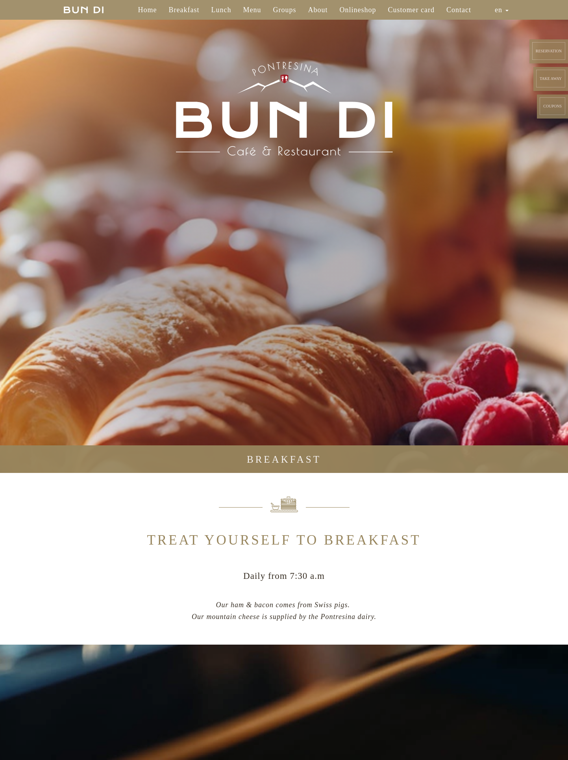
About (318, 10)
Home (147, 10)
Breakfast (184, 10)
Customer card (411, 10)
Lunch (221, 10)
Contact (458, 10)
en (502, 10)
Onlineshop (358, 10)
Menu (252, 10)
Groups (284, 10)
